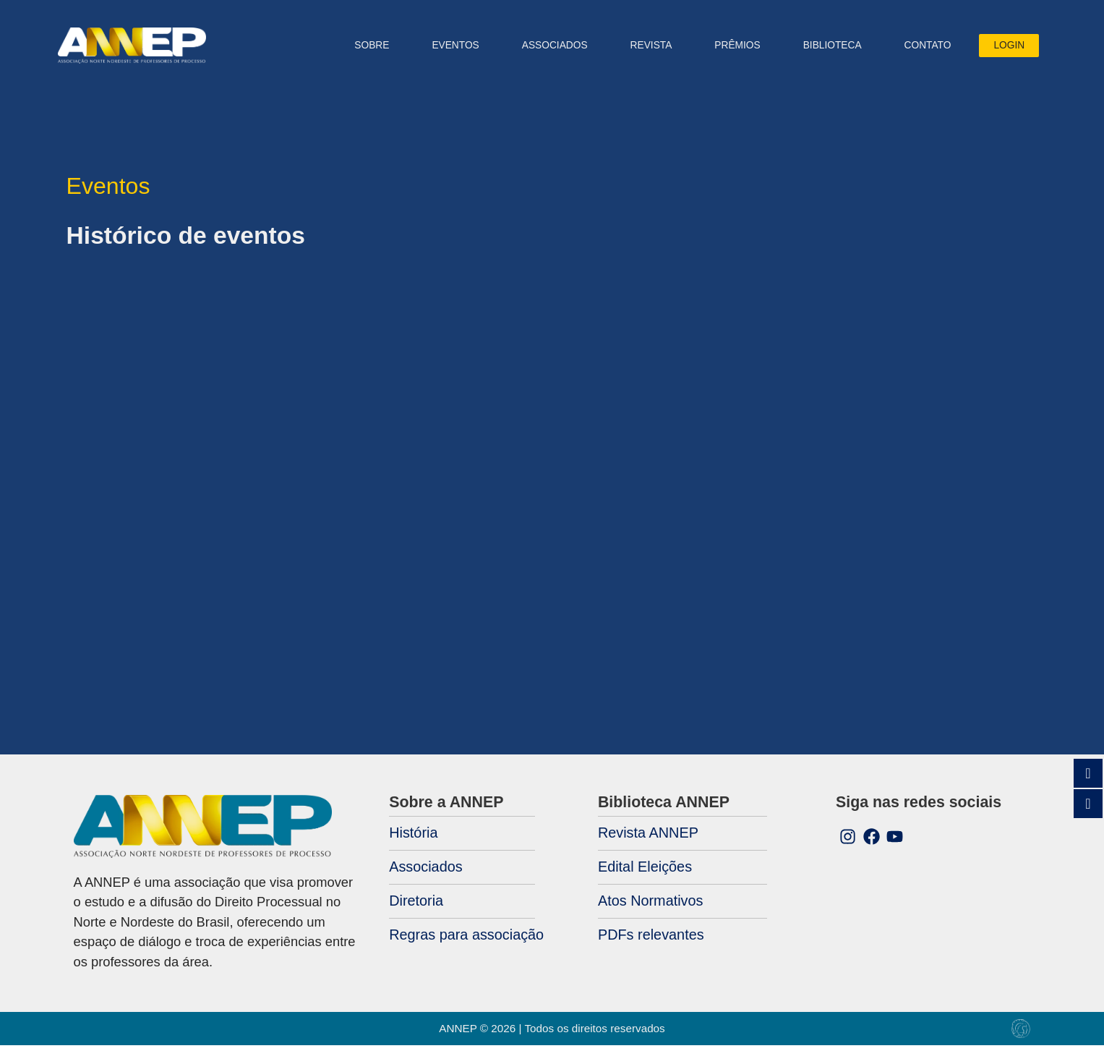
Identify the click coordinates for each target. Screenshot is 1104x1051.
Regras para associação (466, 940)
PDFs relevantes (651, 940)
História (413, 838)
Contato (919, 48)
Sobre (363, 48)
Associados (425, 872)
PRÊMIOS (729, 48)
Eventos (447, 48)
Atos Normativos (650, 906)
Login (1001, 48)
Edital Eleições (645, 872)
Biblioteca (824, 48)
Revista (643, 48)
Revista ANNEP (648, 838)
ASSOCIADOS (546, 48)
